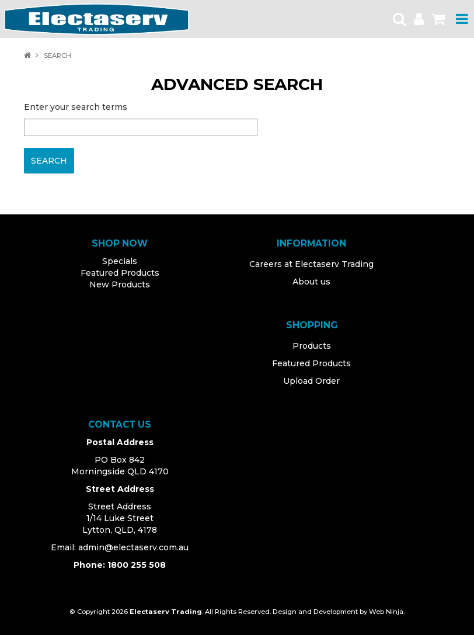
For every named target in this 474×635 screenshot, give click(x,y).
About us (311, 281)
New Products (119, 284)
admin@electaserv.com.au (133, 547)
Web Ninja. (387, 612)
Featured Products (120, 273)
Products (311, 346)
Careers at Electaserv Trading (311, 264)
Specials (119, 261)
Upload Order (311, 381)
